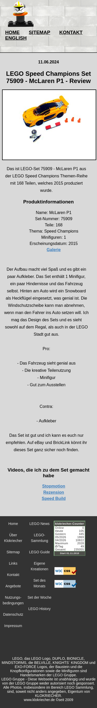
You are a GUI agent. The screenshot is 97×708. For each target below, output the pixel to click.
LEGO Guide (39, 552)
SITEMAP (39, 32)
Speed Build (53, 498)
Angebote (13, 586)
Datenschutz (13, 614)
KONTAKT (71, 32)
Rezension (53, 492)
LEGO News (39, 524)
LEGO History (39, 609)
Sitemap (13, 552)
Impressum (13, 626)
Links (13, 563)
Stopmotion (53, 486)
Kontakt (13, 575)
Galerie (54, 250)
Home (13, 524)
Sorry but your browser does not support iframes (72, 541)
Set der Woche (39, 597)
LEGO (58, 675)
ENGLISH (16, 38)
